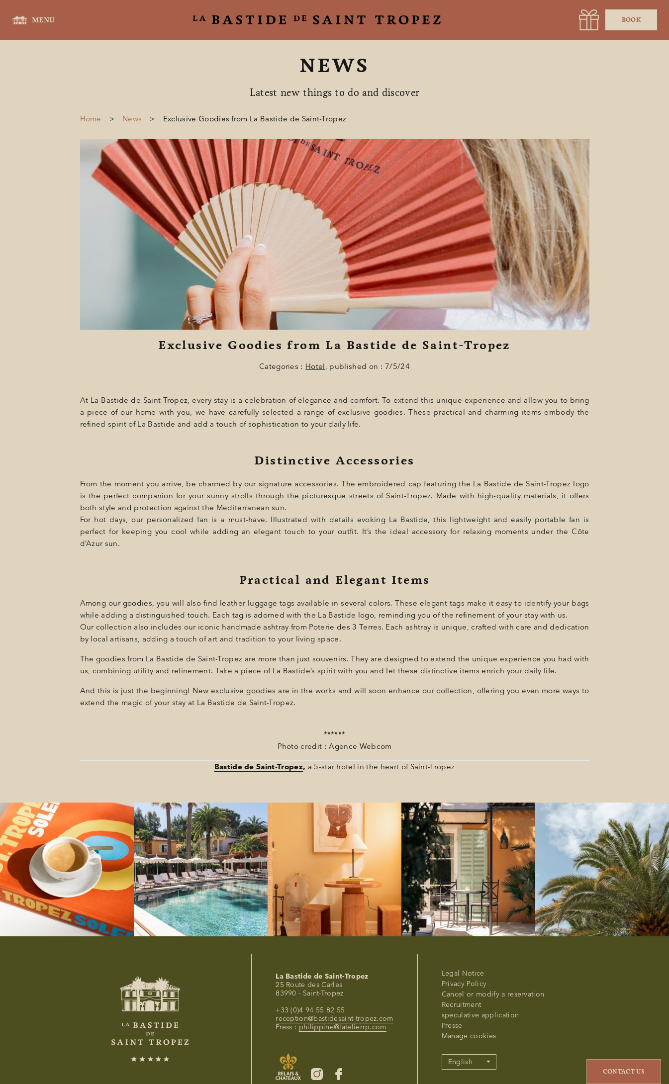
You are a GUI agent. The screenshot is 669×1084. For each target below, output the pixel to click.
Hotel (315, 366)
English (460, 1062)
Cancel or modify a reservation (493, 994)
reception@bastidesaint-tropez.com (334, 1018)
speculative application (480, 1015)
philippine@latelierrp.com (342, 1027)
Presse (452, 1025)
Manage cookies (469, 1036)
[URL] (588, 19)
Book (631, 19)
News (132, 118)
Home (90, 118)
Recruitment (461, 1004)
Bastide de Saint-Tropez (258, 766)
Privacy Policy (464, 984)
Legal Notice (463, 973)
